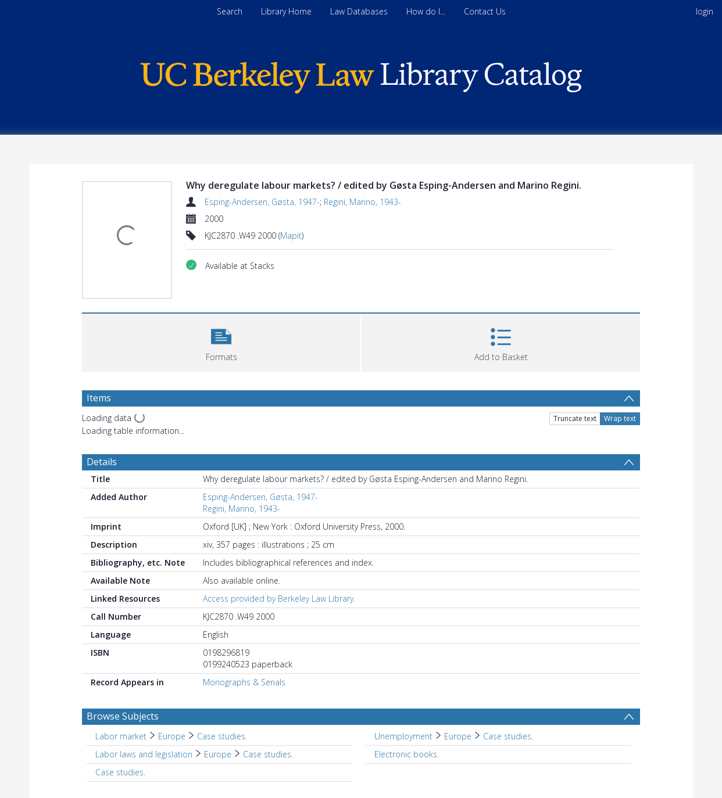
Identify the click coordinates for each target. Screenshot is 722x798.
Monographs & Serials (244, 682)
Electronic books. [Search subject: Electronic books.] (406, 754)
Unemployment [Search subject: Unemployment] (403, 736)
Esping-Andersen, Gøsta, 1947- (262, 201)
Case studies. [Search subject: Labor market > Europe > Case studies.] (222, 736)
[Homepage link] (361, 74)
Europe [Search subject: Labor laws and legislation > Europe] (217, 754)
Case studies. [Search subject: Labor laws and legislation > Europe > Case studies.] (268, 754)
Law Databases (359, 11)
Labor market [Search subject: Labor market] (120, 736)
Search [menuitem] (229, 11)
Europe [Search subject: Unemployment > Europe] (457, 736)
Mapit (291, 235)
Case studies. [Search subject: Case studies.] (120, 772)
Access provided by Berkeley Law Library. (279, 598)
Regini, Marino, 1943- (362, 201)
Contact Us (485, 11)
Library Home (286, 11)
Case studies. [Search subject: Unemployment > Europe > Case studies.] (508, 736)
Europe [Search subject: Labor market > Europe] (171, 736)
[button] (221, 341)
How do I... (425, 11)
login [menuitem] (704, 11)
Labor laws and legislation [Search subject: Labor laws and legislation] (143, 754)
